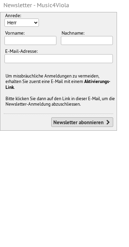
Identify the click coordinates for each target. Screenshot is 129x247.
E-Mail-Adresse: (58, 55)
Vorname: (30, 37)
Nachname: (87, 37)
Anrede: (21, 19)
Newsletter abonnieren (82, 122)
